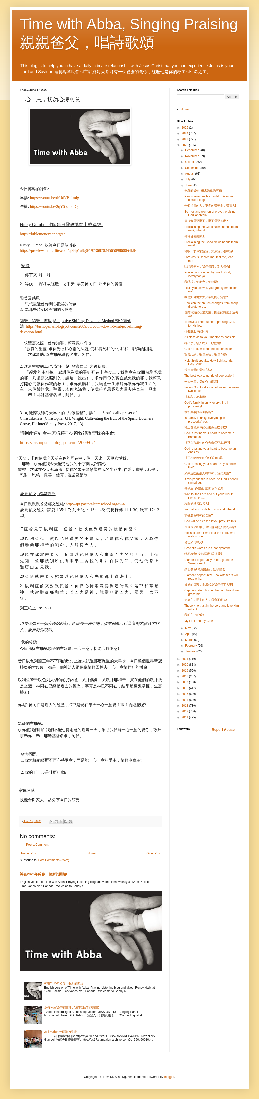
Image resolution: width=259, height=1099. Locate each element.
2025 (185, 127)
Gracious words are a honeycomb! (207, 548)
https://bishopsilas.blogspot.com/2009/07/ (57, 442)
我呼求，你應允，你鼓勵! (201, 282)
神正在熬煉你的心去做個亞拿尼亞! (207, 442)
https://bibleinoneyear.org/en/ (43, 234)
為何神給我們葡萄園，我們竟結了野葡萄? (72, 1007)
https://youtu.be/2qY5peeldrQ (54, 206)
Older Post (153, 853)
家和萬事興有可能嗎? (198, 412)
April (188, 634)
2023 (185, 139)
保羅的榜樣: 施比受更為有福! (203, 190)
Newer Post (29, 853)
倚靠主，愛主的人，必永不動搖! (205, 600)
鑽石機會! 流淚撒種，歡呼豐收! (205, 569)
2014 (185, 700)
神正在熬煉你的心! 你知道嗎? (203, 458)
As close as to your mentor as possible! (210, 337)
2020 (185, 664)
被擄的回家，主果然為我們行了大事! (208, 584)
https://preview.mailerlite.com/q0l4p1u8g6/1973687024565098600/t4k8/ (78, 250)
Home (92, 853)
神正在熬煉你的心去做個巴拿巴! (205, 427)
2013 (185, 705)
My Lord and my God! (198, 621)
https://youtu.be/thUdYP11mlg (54, 198)
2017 (185, 682)
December (192, 150)
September (192, 168)
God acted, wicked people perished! (208, 349)
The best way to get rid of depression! (209, 375)
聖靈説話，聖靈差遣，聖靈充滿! (205, 355)
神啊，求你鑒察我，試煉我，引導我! (208, 251)
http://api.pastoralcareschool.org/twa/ (95, 504)
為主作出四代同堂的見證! (61, 1032)
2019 (185, 670)
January (190, 651)
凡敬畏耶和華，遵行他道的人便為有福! (210, 527)
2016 (185, 688)
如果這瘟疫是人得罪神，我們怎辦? (207, 473)
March (189, 640)
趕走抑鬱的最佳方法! (198, 370)
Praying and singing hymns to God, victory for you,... (207, 274)
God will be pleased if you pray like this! (210, 521)
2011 (185, 717)
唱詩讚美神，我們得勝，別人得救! (207, 266)
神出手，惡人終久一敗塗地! (202, 343)
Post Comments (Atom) (53, 860)
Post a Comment (37, 844)
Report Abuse (223, 730)
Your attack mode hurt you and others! (209, 509)
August (190, 173)
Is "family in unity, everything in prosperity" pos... (204, 419)
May (188, 628)
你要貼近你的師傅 (196, 331)
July (188, 179)
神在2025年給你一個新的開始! (43, 874)
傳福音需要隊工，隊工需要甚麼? (206, 221)
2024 (185, 133)
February (191, 645)
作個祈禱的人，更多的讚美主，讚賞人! (210, 205)
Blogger (169, 1077)
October (190, 162)
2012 (185, 711)
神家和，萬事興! (195, 397)
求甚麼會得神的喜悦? (198, 515)
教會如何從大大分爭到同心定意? (206, 297)
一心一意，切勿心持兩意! (201, 381)
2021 (185, 659)
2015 (185, 694)
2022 (185, 145)
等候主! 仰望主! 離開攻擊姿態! (204, 488)
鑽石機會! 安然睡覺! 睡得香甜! (204, 554)
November (192, 156)
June (188, 185)
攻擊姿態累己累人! (196, 503)
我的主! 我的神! (194, 615)
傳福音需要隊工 (194, 236)
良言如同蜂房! (193, 542)
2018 (185, 676)
